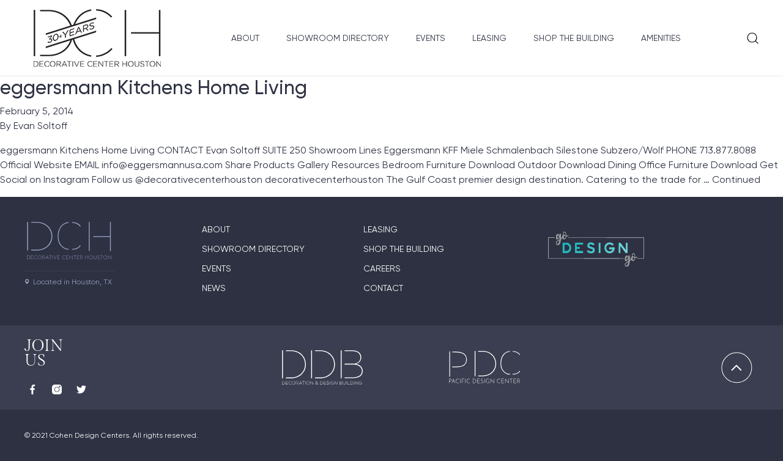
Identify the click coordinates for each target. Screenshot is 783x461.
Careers (382, 268)
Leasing (489, 38)
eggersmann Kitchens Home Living (153, 87)
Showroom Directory (337, 38)
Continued (736, 179)
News (214, 288)
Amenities (661, 38)
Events (430, 38)
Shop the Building (573, 38)
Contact (383, 288)
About (245, 38)
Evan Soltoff (40, 125)
